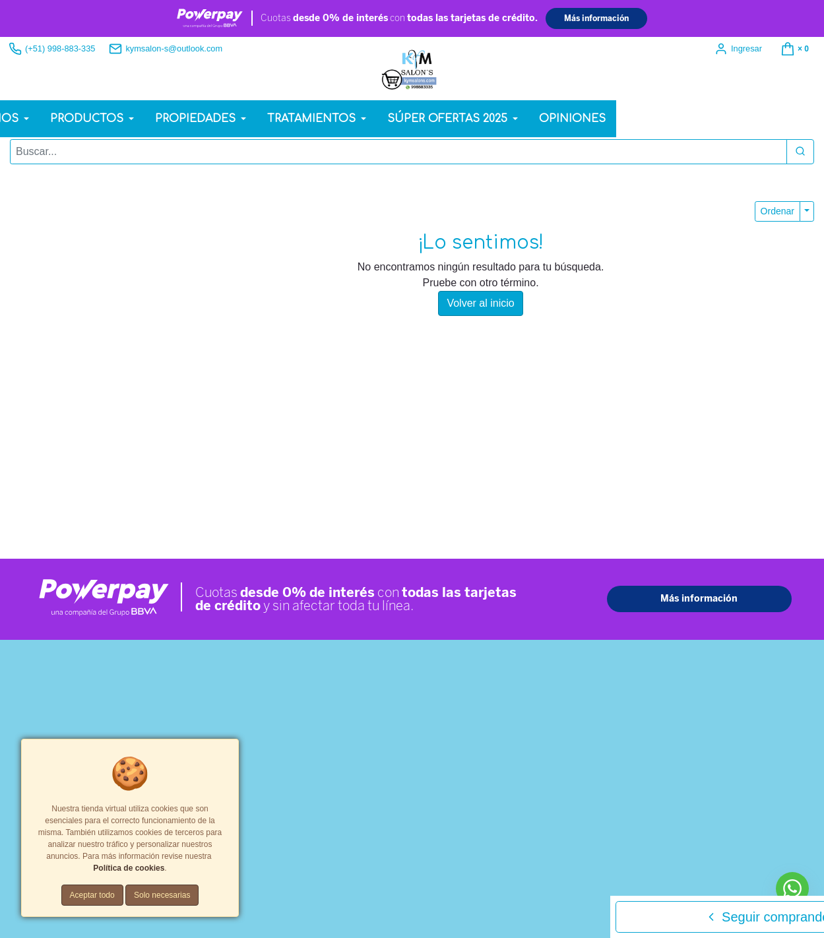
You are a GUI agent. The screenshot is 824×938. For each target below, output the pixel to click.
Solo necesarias (162, 895)
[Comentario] (670, 672)
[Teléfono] (670, 627)
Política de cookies (409, 827)
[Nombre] (670, 565)
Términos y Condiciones (323, 827)
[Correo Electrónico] (670, 596)
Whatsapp (46, 397)
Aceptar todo (92, 895)
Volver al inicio (480, 307)
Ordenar (777, 214)
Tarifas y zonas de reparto (499, 827)
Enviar (577, 749)
